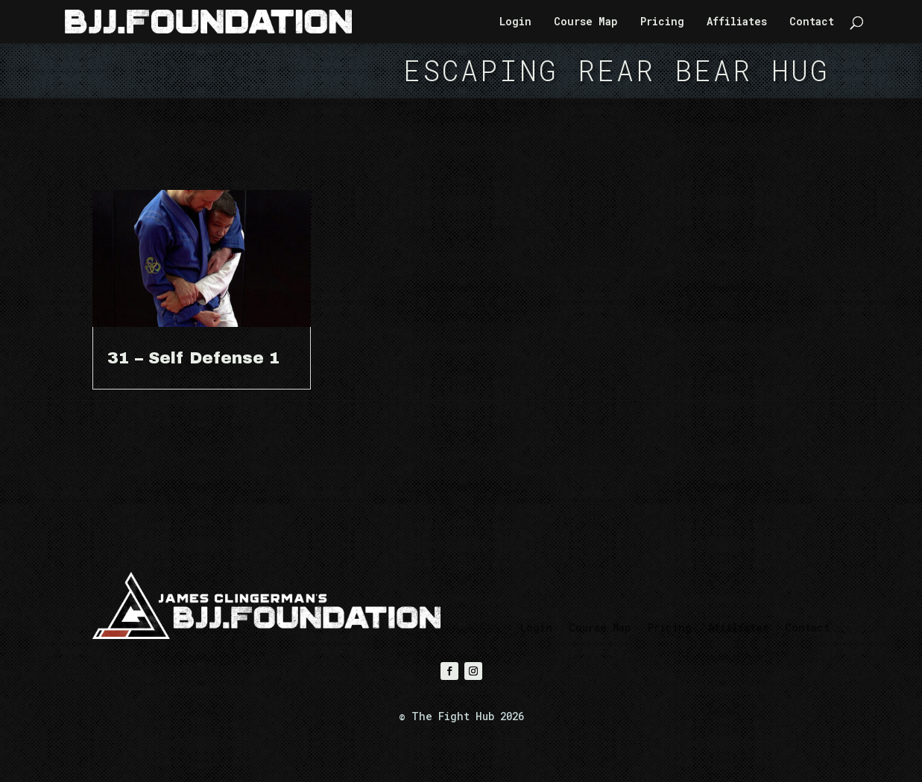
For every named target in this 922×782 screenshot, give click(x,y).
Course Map (586, 22)
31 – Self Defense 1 (193, 358)
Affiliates (737, 22)
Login (515, 22)
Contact (811, 22)
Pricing (662, 22)
